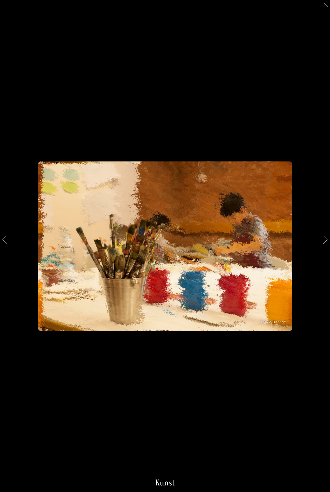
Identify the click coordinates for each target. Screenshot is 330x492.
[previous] (7, 239)
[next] (322, 239)
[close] (326, 5)
